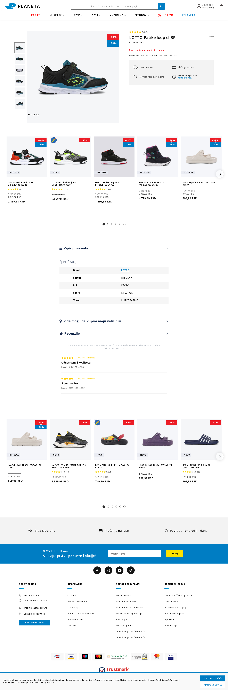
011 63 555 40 (32, 595)
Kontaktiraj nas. (185, 77)
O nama (71, 595)
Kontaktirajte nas (34, 622)
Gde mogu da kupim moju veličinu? (92, 321)
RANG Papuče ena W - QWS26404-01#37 (199, 183)
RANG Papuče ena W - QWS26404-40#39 (156, 466)
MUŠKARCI (56, 15)
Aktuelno (117, 15)
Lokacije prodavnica (34, 613)
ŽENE (77, 15)
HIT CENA (166, 15)
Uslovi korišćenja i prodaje (178, 595)
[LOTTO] (211, 38)
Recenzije (71, 333)
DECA (95, 15)
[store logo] (22, 6)
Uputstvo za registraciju (129, 613)
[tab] (114, 248)
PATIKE (35, 15)
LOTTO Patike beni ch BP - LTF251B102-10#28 (21, 183)
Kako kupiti (122, 619)
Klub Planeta (171, 601)
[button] (205, 6)
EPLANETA (188, 15)
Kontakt (71, 625)
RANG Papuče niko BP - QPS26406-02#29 (112, 466)
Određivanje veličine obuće (130, 631)
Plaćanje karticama (126, 601)
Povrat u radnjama (174, 613)
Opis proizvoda (75, 248)
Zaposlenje (73, 607)
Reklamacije (170, 625)
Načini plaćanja (124, 595)
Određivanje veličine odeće (130, 637)
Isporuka (169, 619)
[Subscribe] (174, 553)
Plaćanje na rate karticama (130, 607)
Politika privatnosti (77, 601)
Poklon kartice (75, 619)
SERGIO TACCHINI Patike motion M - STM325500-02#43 (70, 466)
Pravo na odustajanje (175, 607)
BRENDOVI (141, 15)
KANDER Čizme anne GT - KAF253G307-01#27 (151, 183)
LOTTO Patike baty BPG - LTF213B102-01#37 (107, 183)
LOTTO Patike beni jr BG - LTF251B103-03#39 (65, 183)
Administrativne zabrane (80, 613)
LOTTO (125, 270)
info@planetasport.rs (35, 607)
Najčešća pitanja (124, 625)
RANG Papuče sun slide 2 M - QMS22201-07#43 (196, 466)
